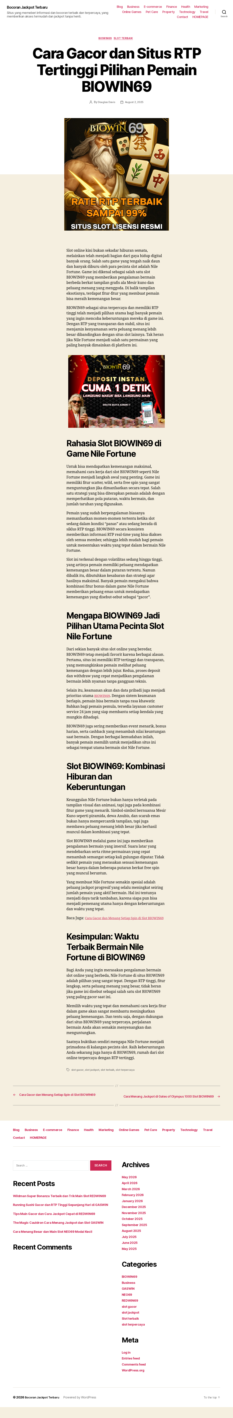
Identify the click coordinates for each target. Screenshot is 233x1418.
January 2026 (134, 1212)
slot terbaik (109, 1076)
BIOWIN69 (105, 39)
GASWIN (129, 1299)
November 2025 (136, 1224)
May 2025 (130, 1259)
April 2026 (131, 1194)
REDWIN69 (131, 1311)
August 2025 (133, 1242)
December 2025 (136, 1218)
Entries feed (132, 1369)
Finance (189, 6)
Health (203, 6)
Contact (182, 17)
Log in (127, 1363)
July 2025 (130, 1247)
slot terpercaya (127, 1076)
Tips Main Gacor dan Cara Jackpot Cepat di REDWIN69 (60, 1235)
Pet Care (185, 12)
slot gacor (77, 1076)
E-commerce (171, 6)
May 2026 (130, 1188)
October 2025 (134, 1230)
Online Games (165, 12)
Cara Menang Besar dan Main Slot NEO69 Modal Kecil (59, 1258)
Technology (151, 17)
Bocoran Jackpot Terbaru (31, 7)
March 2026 (132, 1200)
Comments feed (136, 1375)
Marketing (144, 12)
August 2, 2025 (134, 103)
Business (151, 6)
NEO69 (128, 1305)
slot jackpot (92, 1076)
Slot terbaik (125, 39)
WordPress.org (135, 1381)
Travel (168, 17)
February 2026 (134, 1206)
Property (202, 12)
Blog (138, 6)
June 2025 (131, 1253)
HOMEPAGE (200, 17)
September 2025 (136, 1235)
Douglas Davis (106, 103)
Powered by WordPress (83, 1408)
